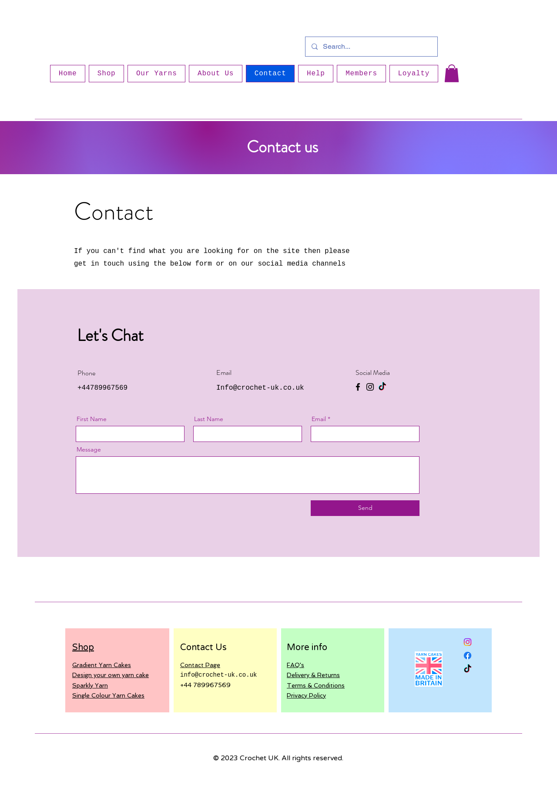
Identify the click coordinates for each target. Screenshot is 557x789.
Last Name (208, 419)
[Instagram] (370, 387)
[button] (451, 73)
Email (319, 419)
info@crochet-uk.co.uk (218, 674)
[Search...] (371, 46)
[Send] (365, 508)
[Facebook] (358, 387)
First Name (92, 419)
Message (89, 449)
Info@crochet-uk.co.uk (260, 388)
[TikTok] (382, 387)
